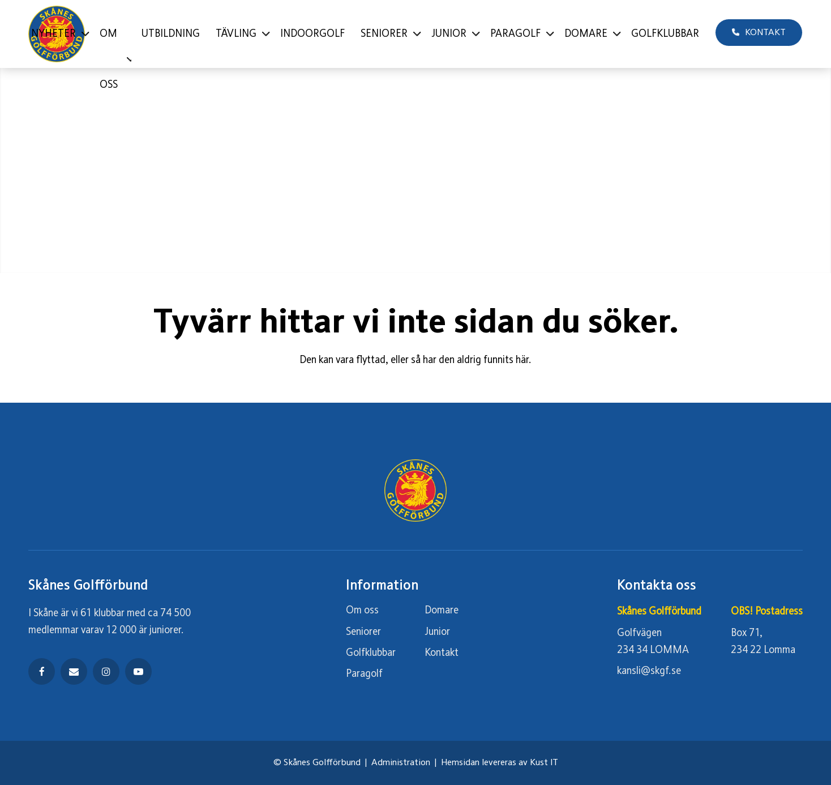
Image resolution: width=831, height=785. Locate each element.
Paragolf (364, 674)
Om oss (362, 610)
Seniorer (363, 632)
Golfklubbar (371, 653)
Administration (400, 762)
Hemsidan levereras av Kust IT (499, 762)
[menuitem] (57, 34)
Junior (437, 632)
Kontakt (442, 653)
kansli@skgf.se (649, 671)
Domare (442, 610)
